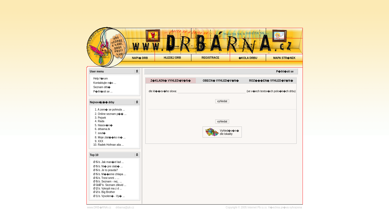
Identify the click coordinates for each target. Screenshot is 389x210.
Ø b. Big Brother (104, 192)
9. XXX (98, 141)
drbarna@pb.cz (125, 207)
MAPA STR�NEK (284, 57)
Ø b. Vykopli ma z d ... (107, 188)
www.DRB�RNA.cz (99, 207)
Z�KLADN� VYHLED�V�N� (170, 80)
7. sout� (99, 133)
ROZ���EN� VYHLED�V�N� (271, 80)
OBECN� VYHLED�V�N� (220, 80)
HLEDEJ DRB (172, 57)
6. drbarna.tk (101, 129)
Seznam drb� (102, 87)
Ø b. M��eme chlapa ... (109, 174)
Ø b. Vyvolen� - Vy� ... (109, 196)
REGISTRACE (210, 57)
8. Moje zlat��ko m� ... (109, 137)
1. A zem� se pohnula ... (109, 109)
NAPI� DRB (140, 57)
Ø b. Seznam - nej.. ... (107, 181)
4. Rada (99, 121)
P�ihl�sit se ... (103, 91)
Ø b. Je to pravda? (105, 170)
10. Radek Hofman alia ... (108, 144)
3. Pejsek (99, 117)
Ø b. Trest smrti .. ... (106, 177)
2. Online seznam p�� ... (110, 113)
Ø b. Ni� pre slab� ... (108, 166)
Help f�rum (100, 78)
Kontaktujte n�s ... (104, 82)
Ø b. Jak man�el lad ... (108, 162)
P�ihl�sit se (285, 71)
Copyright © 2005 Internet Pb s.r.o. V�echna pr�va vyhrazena (264, 207)
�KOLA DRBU (248, 57)
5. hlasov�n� (103, 125)
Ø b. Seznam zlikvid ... (109, 185)
